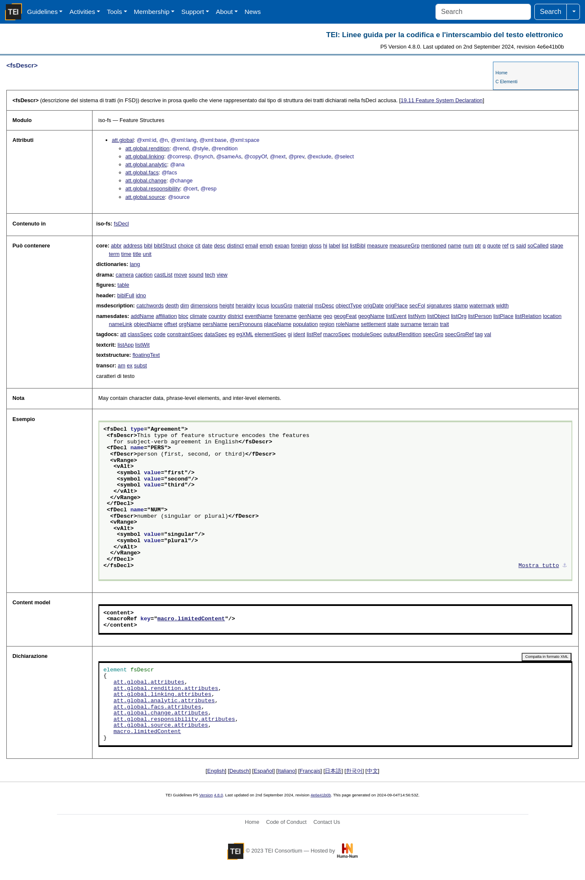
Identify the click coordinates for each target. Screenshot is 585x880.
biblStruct (165, 245)
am (121, 365)
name (454, 245)
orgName (190, 324)
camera (125, 275)
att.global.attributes (149, 682)
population (305, 324)
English (216, 771)
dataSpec (215, 334)
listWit (142, 345)
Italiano (286, 771)
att (123, 334)
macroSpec (337, 334)
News (253, 11)
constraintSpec (185, 334)
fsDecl (121, 223)
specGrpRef (459, 334)
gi (290, 334)
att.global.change (145, 180)
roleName (347, 324)
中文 (372, 771)
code (160, 334)
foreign (299, 245)
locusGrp (281, 305)
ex (130, 365)
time (126, 254)
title (137, 254)
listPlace (503, 316)
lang (135, 264)
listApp (125, 345)
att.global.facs (142, 172)
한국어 (354, 771)
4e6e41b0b (320, 795)
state (393, 324)
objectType (349, 305)
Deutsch (239, 771)
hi (325, 245)
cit (198, 245)
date (207, 245)
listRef (314, 334)
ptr (478, 245)
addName (142, 316)
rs (512, 245)
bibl (148, 245)
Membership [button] (152, 11)
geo (327, 316)
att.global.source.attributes (161, 725)
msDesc (324, 305)
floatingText (146, 355)
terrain (430, 324)
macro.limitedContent (191, 619)
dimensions (204, 305)
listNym (417, 316)
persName (214, 324)
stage (556, 245)
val (487, 334)
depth (172, 305)
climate (198, 316)
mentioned (433, 245)
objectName (148, 324)
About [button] (224, 11)
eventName (258, 316)
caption (143, 275)
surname (411, 324)
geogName (371, 316)
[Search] (483, 12)
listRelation (528, 316)
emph (266, 245)
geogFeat (345, 316)
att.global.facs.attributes (157, 707)
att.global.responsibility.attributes (174, 719)
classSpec (140, 334)
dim (184, 305)
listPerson (480, 316)
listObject (438, 316)
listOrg (459, 316)
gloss (315, 245)
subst (140, 365)
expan (282, 245)
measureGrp (404, 245)
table (123, 285)
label (334, 245)
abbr (116, 245)
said (521, 245)
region (327, 324)
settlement (373, 324)
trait (444, 324)
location (552, 316)
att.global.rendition (147, 148)
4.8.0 (218, 795)
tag (479, 334)
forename (285, 316)
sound (196, 275)
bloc (183, 316)
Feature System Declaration (442, 100)
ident (299, 334)
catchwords (150, 305)
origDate (373, 305)
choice (185, 245)
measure (377, 245)
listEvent (396, 316)
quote (494, 245)
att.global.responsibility (152, 188)
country (217, 316)
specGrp (433, 334)
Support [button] (192, 11)
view (222, 275)
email (251, 245)
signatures (439, 305)
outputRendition (403, 334)
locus (263, 305)
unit (147, 254)
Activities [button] (82, 11)
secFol (417, 305)
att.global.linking (144, 156)
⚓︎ (564, 566)
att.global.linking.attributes (163, 694)
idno (141, 295)
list (345, 245)
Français (310, 771)
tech (210, 275)
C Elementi (506, 81)
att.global (123, 140)
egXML (244, 334)
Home (501, 72)
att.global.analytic (146, 164)
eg (231, 334)
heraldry (245, 305)
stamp (460, 305)
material (303, 305)
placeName (277, 324)
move (180, 275)
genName (310, 316)
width (502, 305)
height (226, 305)
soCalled (538, 245)
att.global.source (145, 197)
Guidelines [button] (42, 11)
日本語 (333, 771)
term (114, 254)
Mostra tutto (539, 566)
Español (263, 771)
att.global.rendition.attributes (166, 689)
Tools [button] (114, 11)
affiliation (166, 316)
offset (170, 324)
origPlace (396, 305)
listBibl (357, 245)
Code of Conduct (286, 822)
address (133, 245)
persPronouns (246, 324)
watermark (482, 305)
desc (220, 245)
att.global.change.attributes (161, 713)
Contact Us (326, 822)
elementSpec (270, 334)
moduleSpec (367, 334)
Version (206, 795)
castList (163, 275)
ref (505, 245)
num (468, 245)
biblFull (125, 295)
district (235, 316)
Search (550, 11)
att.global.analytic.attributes (164, 701)
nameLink (121, 324)
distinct (235, 245)
